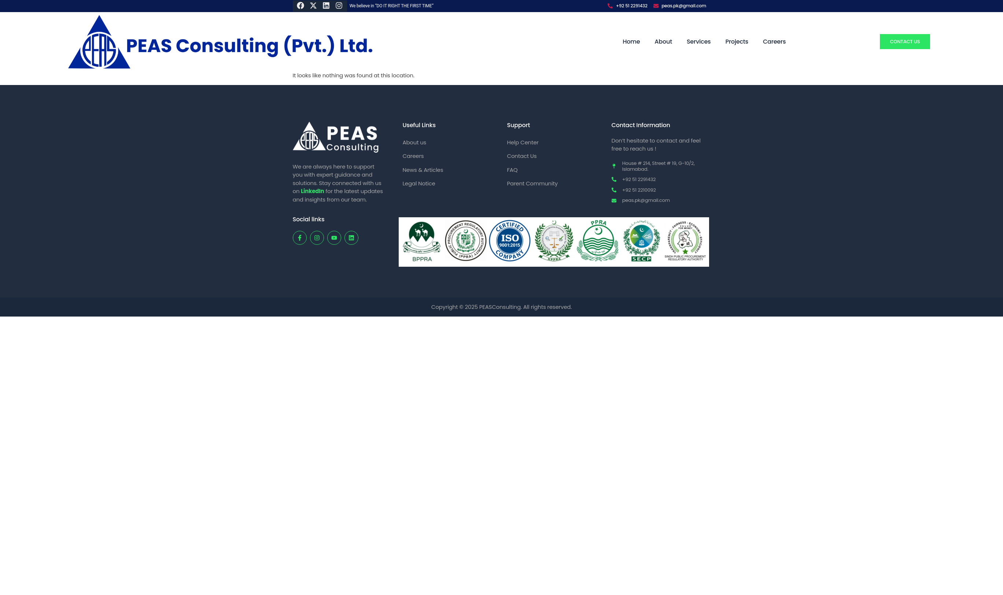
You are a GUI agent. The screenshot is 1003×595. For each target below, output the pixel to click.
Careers (774, 41)
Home (631, 41)
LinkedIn (312, 191)
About (663, 41)
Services (699, 41)
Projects (736, 41)
